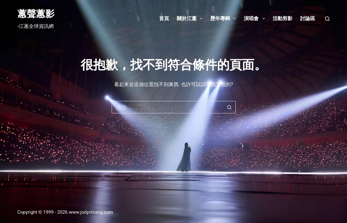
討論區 (307, 18)
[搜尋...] (167, 107)
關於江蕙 (191, 18)
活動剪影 (282, 18)
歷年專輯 (224, 18)
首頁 (164, 18)
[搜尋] (327, 18)
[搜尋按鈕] (229, 107)
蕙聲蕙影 (36, 13)
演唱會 (255, 18)
